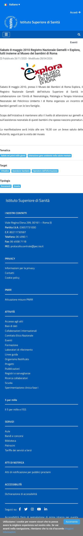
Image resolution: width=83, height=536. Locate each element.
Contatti (9, 280)
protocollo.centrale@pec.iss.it (27, 254)
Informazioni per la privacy (20, 276)
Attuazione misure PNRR (19, 307)
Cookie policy (12, 285)
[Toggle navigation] (6, 34)
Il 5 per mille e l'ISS (15, 417)
